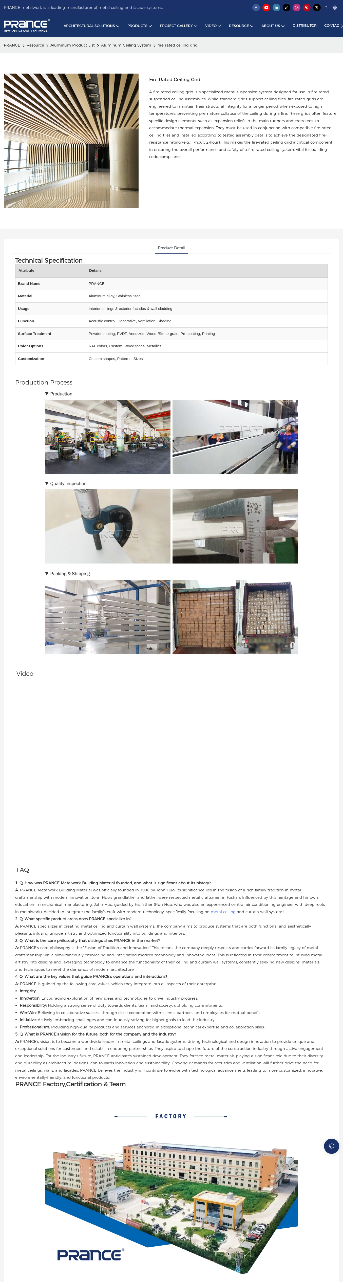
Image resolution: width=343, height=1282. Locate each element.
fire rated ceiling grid (178, 45)
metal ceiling (223, 911)
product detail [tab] (171, 247)
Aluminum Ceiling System (126, 45)
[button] (341, 26)
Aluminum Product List (72, 45)
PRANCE (12, 45)
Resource (35, 45)
